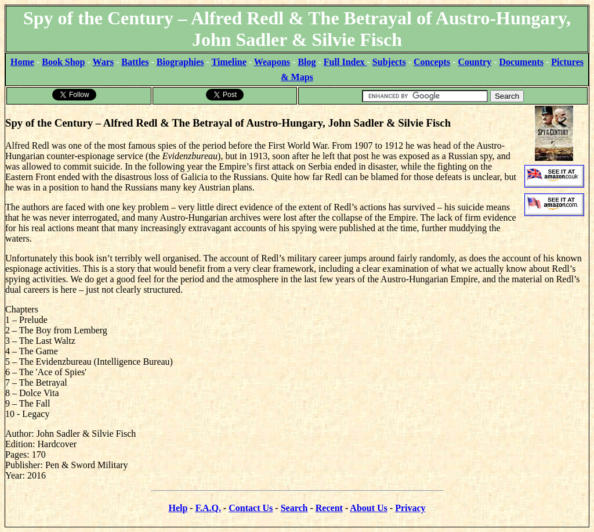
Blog (307, 62)
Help (177, 508)
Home (22, 62)
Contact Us (251, 508)
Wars (103, 62)
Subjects (389, 62)
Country (474, 62)
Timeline (229, 62)
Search (294, 508)
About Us (368, 508)
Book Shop (63, 62)
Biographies (180, 62)
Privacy (410, 508)
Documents (521, 62)
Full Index (345, 62)
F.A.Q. (208, 508)
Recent (329, 508)
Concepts (432, 62)
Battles (134, 62)
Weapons (272, 62)
